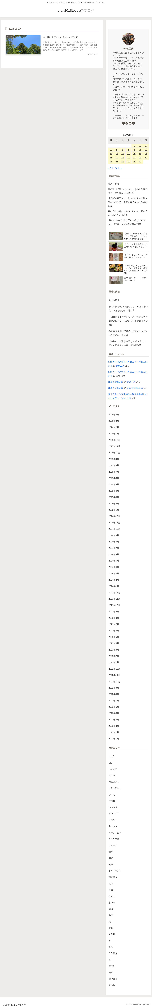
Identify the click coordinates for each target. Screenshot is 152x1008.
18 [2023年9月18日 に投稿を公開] (111, 157)
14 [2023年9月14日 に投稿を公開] (128, 153)
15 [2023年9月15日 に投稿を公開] (134, 153)
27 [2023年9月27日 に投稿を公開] (122, 161)
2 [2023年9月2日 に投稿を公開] (140, 145)
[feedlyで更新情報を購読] (130, 123)
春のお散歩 (113, 184)
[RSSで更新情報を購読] (133, 123)
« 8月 (110, 168)
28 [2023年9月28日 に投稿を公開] (128, 161)
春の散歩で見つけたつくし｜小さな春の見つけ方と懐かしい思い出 (127, 191)
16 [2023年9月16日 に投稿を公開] (140, 153)
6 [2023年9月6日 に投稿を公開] (122, 149)
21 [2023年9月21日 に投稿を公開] (128, 157)
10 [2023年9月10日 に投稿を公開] (146, 149)
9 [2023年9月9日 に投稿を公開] (140, 149)
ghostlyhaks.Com (135, 388)
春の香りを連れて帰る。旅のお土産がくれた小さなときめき (127, 213)
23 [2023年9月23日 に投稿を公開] (140, 157)
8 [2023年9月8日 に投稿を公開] (134, 149)
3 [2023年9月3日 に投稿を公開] (145, 145)
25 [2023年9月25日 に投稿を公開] (111, 161)
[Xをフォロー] (123, 123)
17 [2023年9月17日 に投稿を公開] (146, 153)
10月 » (118, 168)
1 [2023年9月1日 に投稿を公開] (134, 145)
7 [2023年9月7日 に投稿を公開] (128, 149)
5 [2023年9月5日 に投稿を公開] (116, 149)
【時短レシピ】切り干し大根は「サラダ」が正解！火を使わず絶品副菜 (126, 222)
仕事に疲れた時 (115, 382)
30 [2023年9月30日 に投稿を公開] (140, 161)
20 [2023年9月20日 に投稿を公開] (122, 157)
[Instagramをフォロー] (126, 123)
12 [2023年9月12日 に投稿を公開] (117, 153)
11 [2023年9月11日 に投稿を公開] (111, 153)
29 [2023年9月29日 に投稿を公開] (134, 161)
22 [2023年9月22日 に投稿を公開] (134, 157)
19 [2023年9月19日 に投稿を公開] (117, 157)
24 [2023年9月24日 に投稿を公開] (146, 157)
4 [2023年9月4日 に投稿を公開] (111, 149)
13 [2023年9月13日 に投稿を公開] (122, 153)
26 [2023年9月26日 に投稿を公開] (117, 161)
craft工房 (128, 48)
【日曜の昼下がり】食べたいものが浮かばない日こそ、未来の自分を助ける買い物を (127, 202)
